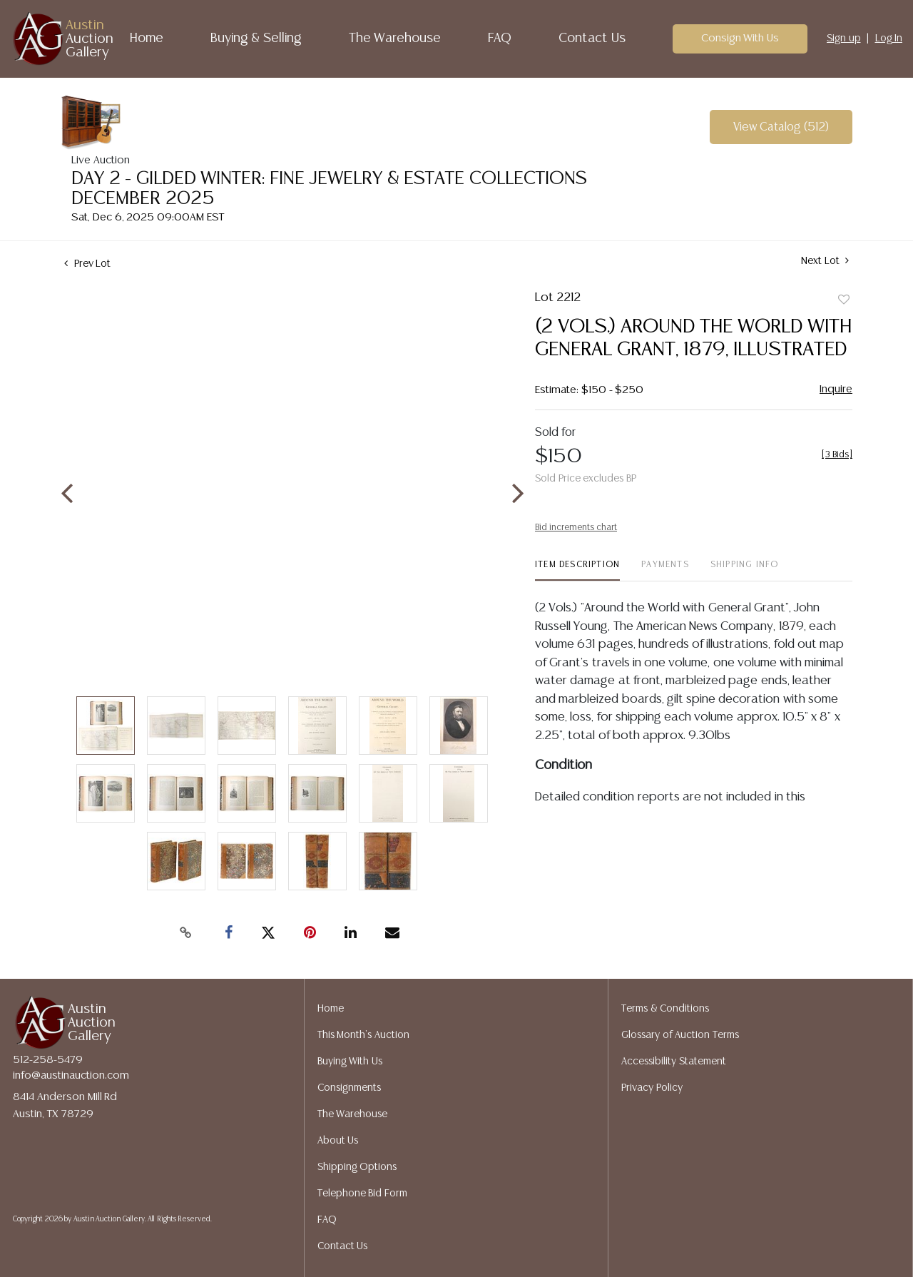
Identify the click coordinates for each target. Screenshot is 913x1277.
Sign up (844, 39)
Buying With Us (349, 1062)
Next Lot (825, 260)
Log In (889, 39)
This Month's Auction (363, 1035)
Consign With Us (740, 38)
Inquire (836, 389)
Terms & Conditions (665, 1009)
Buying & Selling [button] (256, 38)
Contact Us (592, 38)
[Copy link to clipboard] (185, 933)
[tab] (577, 570)
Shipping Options (357, 1167)
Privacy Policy (652, 1088)
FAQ (499, 38)
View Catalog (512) (781, 127)
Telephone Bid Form (362, 1194)
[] (837, 455)
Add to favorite (843, 300)
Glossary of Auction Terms (680, 1035)
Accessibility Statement (673, 1062)
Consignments (349, 1088)
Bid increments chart (576, 527)
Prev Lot (87, 264)
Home (146, 38)
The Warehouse (395, 38)
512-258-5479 (48, 1059)
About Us (338, 1141)
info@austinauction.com (71, 1075)
